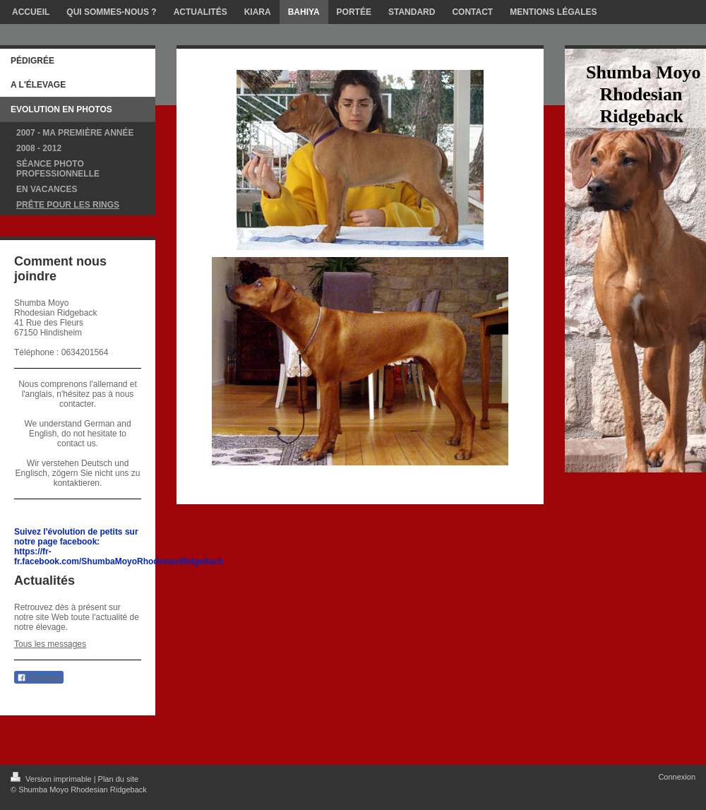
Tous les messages (50, 644)
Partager (39, 678)
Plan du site (118, 779)
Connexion (676, 777)
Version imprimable (52, 779)
